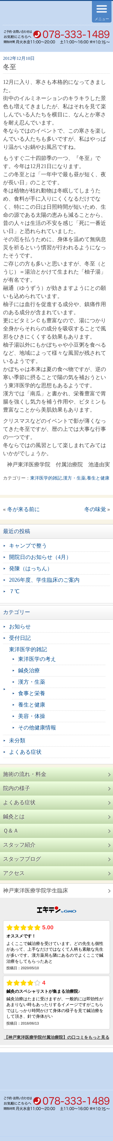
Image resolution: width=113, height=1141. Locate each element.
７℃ (14, 591)
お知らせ (20, 627)
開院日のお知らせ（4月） (40, 557)
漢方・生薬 (74, 478)
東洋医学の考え (37, 659)
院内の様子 (16, 788)
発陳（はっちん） (30, 569)
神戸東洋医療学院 (35, 891)
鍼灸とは (14, 817)
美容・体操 (31, 716)
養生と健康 (98, 478)
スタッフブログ (22, 859)
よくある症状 (25, 752)
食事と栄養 (31, 693)
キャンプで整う (28, 546)
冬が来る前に (23, 509)
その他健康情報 (37, 728)
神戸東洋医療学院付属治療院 (39, 13)
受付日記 (20, 638)
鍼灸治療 (29, 670)
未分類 (17, 741)
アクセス (14, 873)
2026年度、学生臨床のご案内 (44, 580)
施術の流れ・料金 (24, 774)
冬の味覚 (95, 509)
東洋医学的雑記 (46, 478)
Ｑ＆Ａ (11, 831)
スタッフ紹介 (19, 845)
